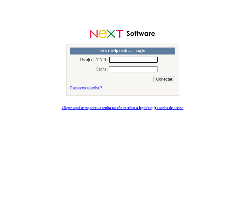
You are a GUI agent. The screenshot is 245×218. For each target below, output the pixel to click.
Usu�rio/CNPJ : (94, 60)
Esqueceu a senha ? (86, 88)
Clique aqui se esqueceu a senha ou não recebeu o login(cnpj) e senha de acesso (123, 108)
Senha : (102, 69)
